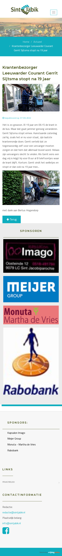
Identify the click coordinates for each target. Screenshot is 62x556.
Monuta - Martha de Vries (21, 444)
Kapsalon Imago (16, 433)
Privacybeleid (8, 482)
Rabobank (12, 450)
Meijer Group (14, 438)
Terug (12, 219)
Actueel (37, 42)
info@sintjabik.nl (11, 523)
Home (26, 42)
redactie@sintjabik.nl (13, 512)
